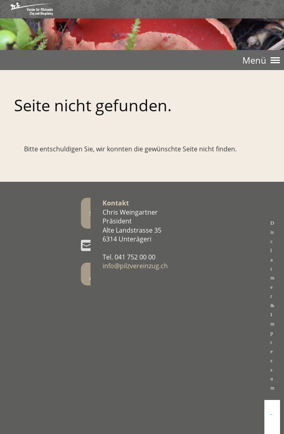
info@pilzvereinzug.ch (135, 265)
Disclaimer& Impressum (272, 305)
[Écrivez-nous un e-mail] (86, 245)
